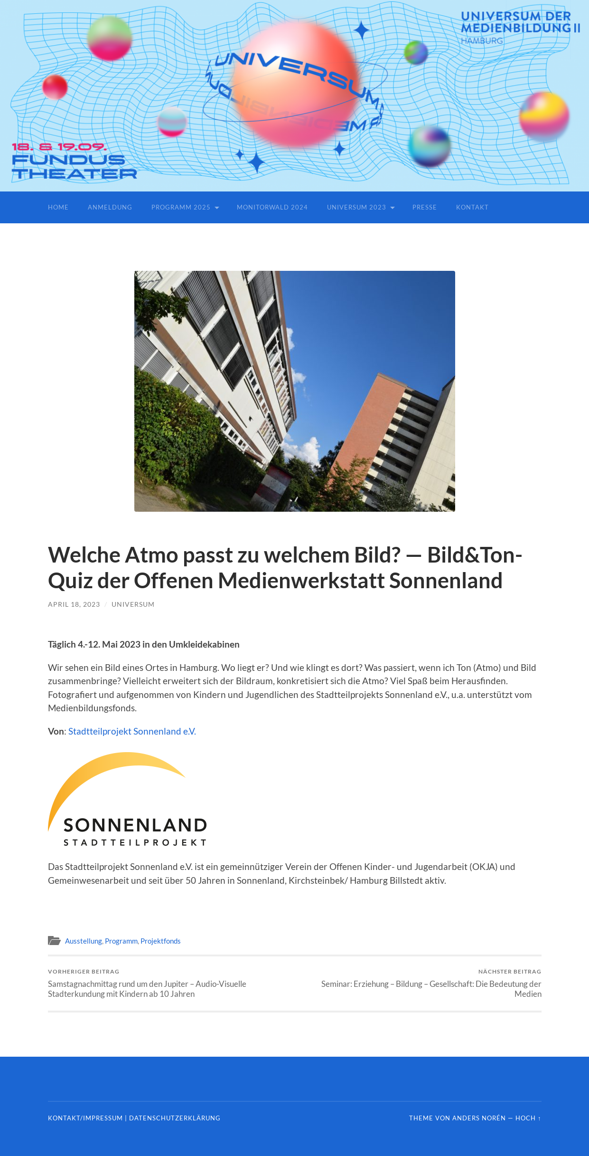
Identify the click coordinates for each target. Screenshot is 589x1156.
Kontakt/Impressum (85, 1118)
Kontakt (472, 207)
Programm (121, 940)
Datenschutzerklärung (175, 1118)
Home (58, 207)
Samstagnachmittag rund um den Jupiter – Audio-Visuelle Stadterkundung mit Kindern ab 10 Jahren (169, 983)
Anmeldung (110, 207)
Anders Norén (479, 1118)
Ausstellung (83, 940)
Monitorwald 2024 (272, 207)
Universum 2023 (356, 207)
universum (133, 604)
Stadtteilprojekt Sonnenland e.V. (132, 731)
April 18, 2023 (74, 604)
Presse (424, 207)
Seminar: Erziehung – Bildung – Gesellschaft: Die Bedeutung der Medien (420, 983)
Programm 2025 (181, 207)
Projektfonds (160, 940)
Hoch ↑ (528, 1118)
